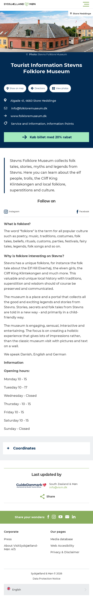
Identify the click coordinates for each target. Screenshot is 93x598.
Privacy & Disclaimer (64, 552)
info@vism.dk (58, 487)
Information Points (60, 124)
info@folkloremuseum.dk (29, 108)
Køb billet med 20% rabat (46, 137)
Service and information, (29, 124)
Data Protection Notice (46, 578)
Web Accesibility (62, 545)
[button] (64, 4)
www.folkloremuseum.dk (29, 116)
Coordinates (21, 448)
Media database (61, 539)
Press (8, 539)
